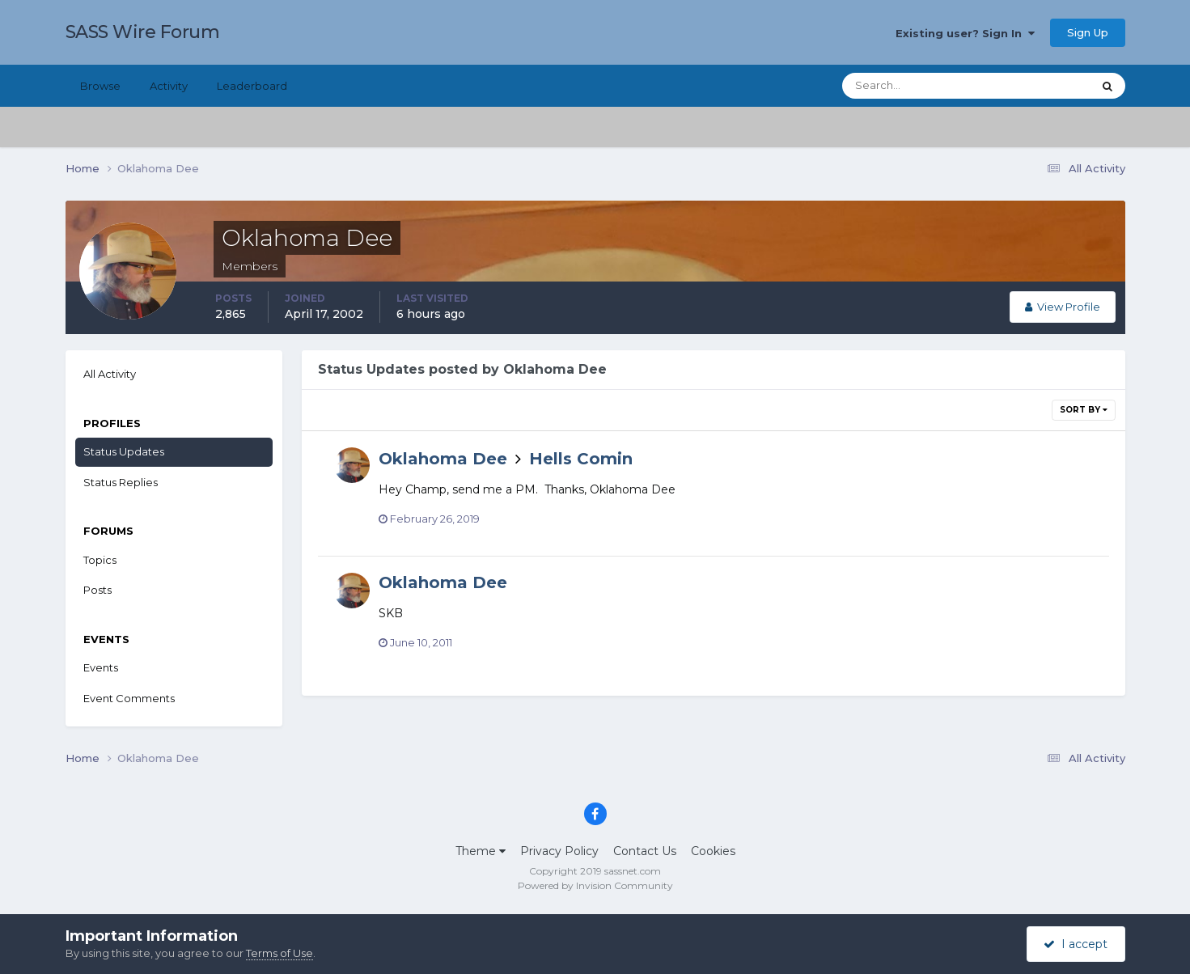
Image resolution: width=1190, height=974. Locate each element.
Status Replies (120, 482)
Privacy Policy (559, 851)
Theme (480, 851)
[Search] (915, 86)
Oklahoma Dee (443, 458)
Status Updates (123, 451)
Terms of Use (279, 952)
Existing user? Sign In (965, 33)
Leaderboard (252, 85)
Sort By (1083, 409)
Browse (100, 85)
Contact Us (644, 851)
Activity (169, 85)
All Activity (109, 373)
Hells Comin (581, 458)
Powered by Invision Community (595, 885)
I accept (1075, 944)
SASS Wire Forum (143, 32)
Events (100, 667)
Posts (97, 589)
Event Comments (129, 698)
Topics (99, 559)
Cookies (713, 851)
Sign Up (1087, 32)
